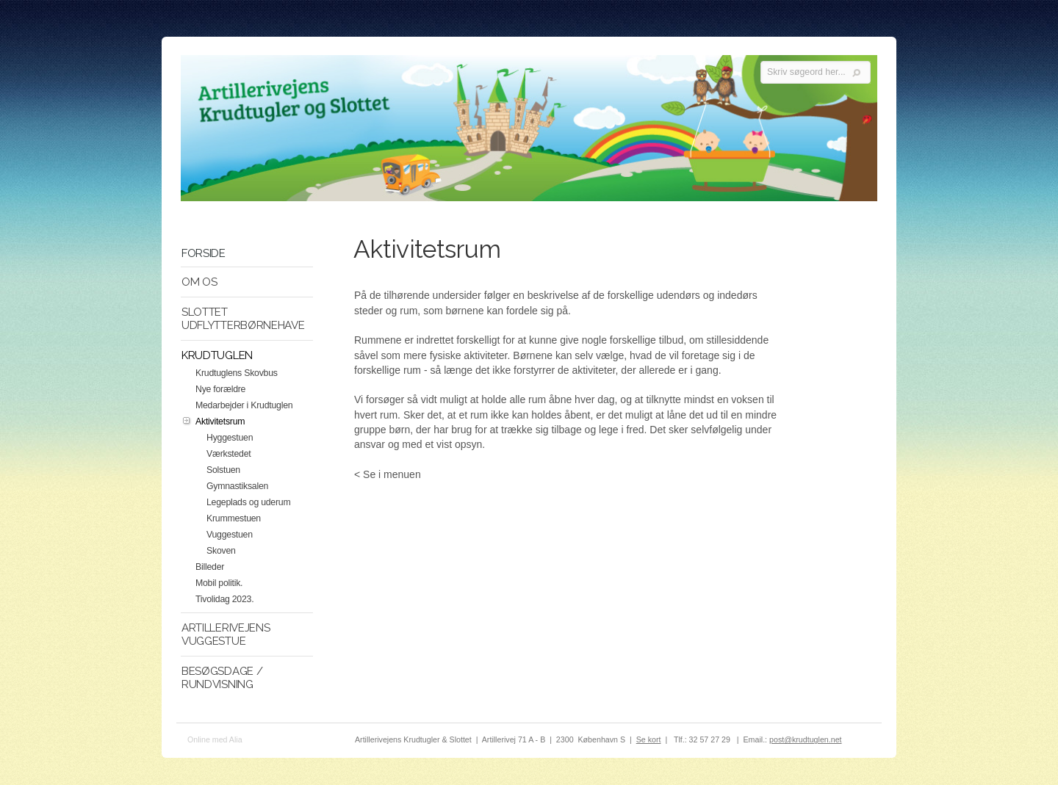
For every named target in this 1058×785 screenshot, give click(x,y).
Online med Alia (214, 739)
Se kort (648, 739)
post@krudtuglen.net (805, 739)
